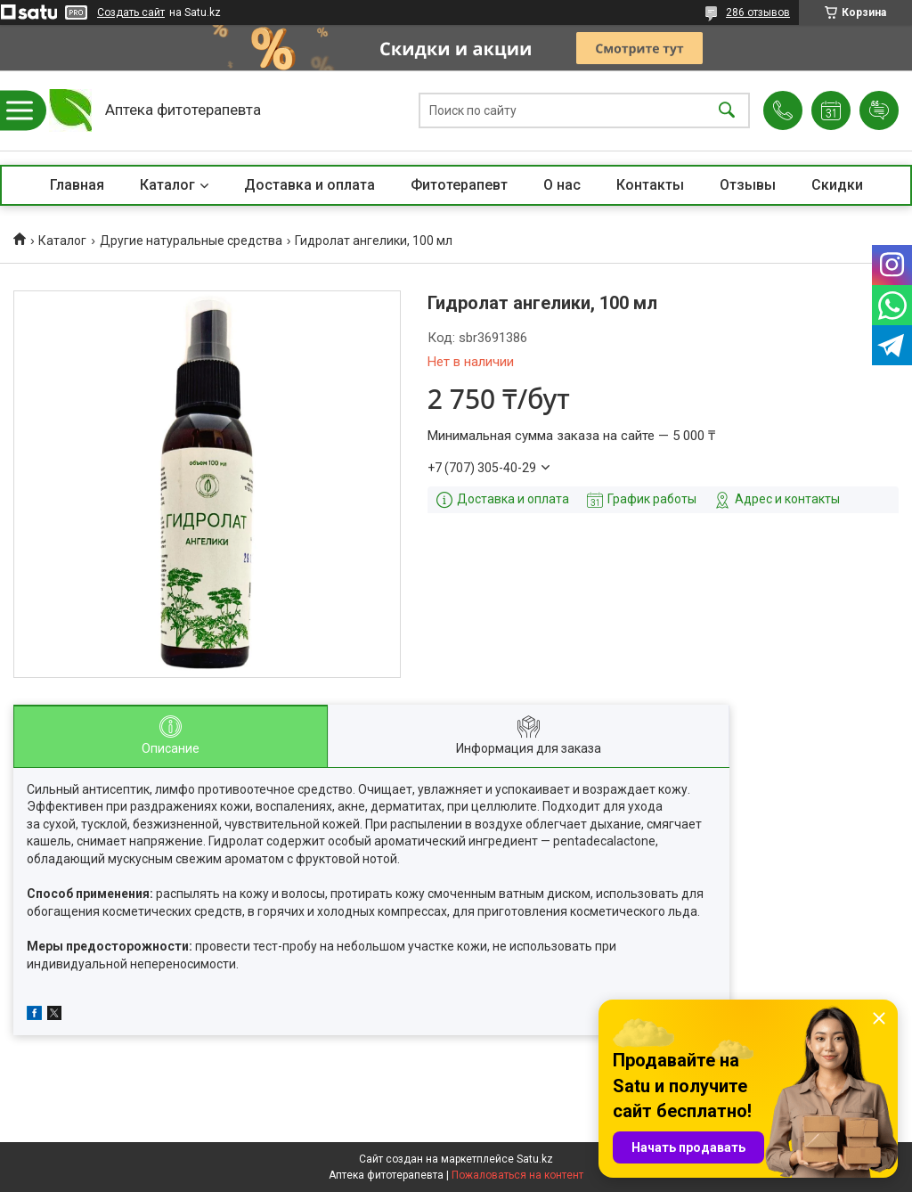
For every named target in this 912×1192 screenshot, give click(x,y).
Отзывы (748, 184)
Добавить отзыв (879, 110)
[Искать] (726, 110)
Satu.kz (535, 1159)
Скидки (837, 184)
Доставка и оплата (309, 184)
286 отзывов (758, 12)
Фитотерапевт (459, 184)
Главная (77, 184)
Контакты (650, 184)
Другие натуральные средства (191, 240)
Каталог (167, 184)
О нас (562, 184)
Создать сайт (131, 12)
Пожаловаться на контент (517, 1175)
